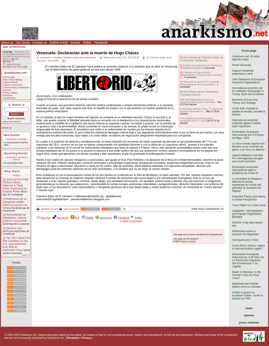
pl (4, 56)
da (5, 59)
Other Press (12, 171)
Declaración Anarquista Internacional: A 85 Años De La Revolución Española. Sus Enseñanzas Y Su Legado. (248, 260)
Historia (16, 159)
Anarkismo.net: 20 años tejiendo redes (245, 58)
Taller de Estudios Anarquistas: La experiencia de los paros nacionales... (198, 100)
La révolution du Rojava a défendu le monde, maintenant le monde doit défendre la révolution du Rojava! (247, 184)
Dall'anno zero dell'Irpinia (12, 230)
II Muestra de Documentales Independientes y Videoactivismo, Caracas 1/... (200, 75)
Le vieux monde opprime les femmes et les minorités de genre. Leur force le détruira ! (249, 146)
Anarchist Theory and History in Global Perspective (249, 198)
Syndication (9, 98)
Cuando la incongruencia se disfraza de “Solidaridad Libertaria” (201, 66)
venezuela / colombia (51, 57)
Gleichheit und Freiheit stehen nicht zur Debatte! (246, 285)
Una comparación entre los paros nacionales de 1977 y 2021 (196, 119)
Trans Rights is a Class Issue (249, 205)
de (8, 56)
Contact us (39, 42)
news (249, 308)
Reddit (87, 217)
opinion (249, 315)
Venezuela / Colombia (16, 139)
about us (7, 127)
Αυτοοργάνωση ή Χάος (245, 239)
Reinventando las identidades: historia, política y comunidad (15, 217)
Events (75, 42)
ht (12, 56)
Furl (75, 217)
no (21, 54)
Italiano (184, 241)
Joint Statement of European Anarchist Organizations (248, 81)
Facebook (100, 42)
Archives (8, 95)
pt (4, 54)
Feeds (16, 262)
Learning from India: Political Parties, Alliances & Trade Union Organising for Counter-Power (16, 185)
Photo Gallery (10, 92)
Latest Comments (12, 85)
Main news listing (12, 79)
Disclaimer (73, 337)
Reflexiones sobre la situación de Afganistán (245, 233)
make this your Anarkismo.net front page (15, 65)
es (23, 52)
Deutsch (192, 241)
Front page (9, 77)
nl (25, 54)
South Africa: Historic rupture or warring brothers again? (248, 247)
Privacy (86, 337)
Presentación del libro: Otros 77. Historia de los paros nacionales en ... (201, 110)
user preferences (14, 46)
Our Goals (23, 42)
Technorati (104, 217)
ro (9, 59)
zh (20, 56)
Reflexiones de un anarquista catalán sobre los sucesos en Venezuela (15, 203)
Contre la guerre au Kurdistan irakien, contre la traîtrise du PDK (247, 295)
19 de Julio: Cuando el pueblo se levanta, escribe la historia (248, 111)
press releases (249, 322)
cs (24, 56)
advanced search (12, 121)
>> (12, 61)
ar (29, 54)
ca (29, 56)
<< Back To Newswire (131, 221)
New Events (12, 135)
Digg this (43, 217)
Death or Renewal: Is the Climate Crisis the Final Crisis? (246, 275)
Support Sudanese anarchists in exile (243, 72)
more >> (26, 255)
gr (18, 54)
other (12, 54)
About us (7, 42)
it (26, 52)
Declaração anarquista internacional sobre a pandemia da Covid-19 (245, 170)
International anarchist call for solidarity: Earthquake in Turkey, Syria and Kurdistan (248, 91)
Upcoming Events (16, 153)
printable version (47, 209)
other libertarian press (84, 57)
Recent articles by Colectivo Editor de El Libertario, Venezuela (201, 59)
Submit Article (59, 42)
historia (67, 57)
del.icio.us (61, 217)
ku (16, 56)
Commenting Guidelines (16, 87)
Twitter (87, 42)
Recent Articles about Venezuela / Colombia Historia (199, 93)
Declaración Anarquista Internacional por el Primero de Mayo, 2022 (248, 134)
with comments (69, 209)
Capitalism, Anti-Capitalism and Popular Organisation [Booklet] (247, 213)
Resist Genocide (241, 65)
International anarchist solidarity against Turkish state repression (246, 123)
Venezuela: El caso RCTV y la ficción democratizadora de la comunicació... (199, 83)
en (15, 52)
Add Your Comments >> (207, 208)
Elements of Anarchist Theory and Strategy (244, 101)
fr (19, 52)
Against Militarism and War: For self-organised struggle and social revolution (248, 158)
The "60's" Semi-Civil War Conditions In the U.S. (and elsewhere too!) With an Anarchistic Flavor (16, 244)
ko (17, 59)
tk (7, 54)
